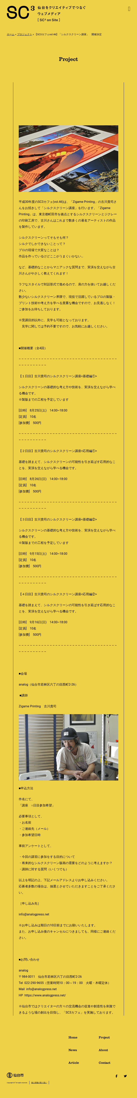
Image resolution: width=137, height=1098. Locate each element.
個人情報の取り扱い (39, 1083)
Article (83, 1064)
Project (114, 1039)
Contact (114, 1064)
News (83, 1051)
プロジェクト (24, 34)
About (114, 1051)
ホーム (10, 34)
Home (83, 1039)
